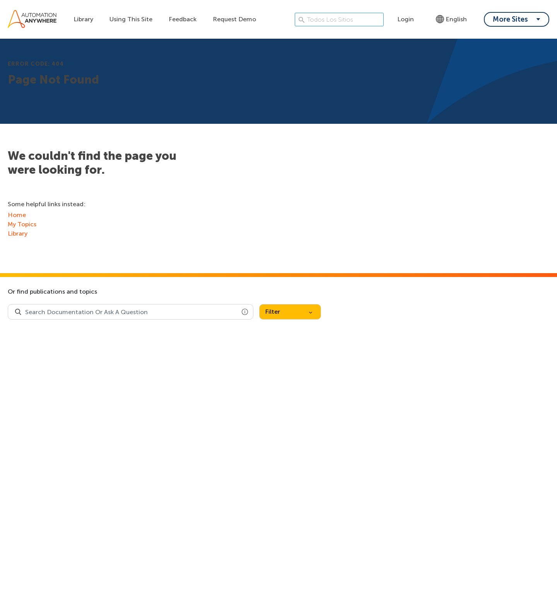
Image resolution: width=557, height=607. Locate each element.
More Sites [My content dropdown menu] (510, 19)
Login (405, 19)
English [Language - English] (451, 19)
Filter (288, 311)
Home (17, 215)
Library (83, 19)
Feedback (182, 19)
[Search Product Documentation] (18, 311)
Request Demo (234, 19)
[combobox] (130, 312)
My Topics (22, 224)
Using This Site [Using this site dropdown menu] (130, 19)
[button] (244, 312)
